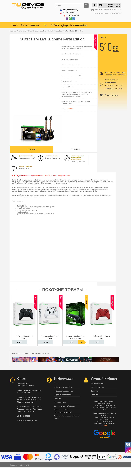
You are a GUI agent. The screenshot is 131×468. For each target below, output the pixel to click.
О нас (85, 24)
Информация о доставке (63, 387)
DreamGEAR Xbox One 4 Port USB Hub (76, 336)
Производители (60, 403)
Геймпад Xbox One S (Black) (24, 336)
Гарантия (57, 399)
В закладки (109, 94)
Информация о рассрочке (63, 391)
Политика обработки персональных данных (62, 412)
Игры (45, 24)
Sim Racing (55, 24)
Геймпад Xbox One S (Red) (101, 336)
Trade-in (15, 24)
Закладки (94, 391)
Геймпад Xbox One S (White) (50, 336)
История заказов (97, 387)
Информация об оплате (63, 395)
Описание (32, 149)
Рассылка (94, 395)
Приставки (25, 24)
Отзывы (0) (75, 149)
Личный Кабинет (97, 383)
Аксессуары (34, 24)
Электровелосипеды (75, 24)
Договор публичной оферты (64, 407)
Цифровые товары (65, 25)
